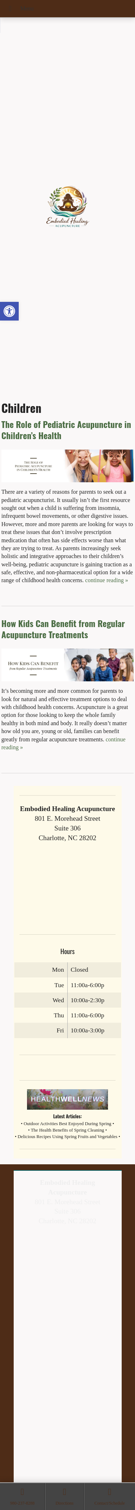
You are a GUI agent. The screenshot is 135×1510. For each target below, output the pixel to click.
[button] (9, 311)
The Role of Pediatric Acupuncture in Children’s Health (66, 430)
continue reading (106, 580)
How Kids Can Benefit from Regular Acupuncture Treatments (63, 629)
